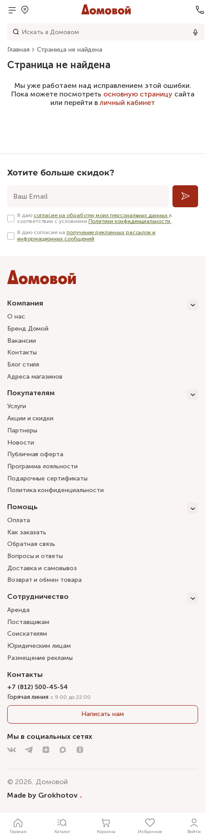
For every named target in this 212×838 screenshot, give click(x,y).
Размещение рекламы (40, 658)
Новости (20, 442)
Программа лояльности (42, 466)
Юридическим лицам (39, 646)
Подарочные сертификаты (47, 478)
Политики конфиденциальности (130, 221)
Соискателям (27, 633)
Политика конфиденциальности (55, 490)
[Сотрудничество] (102, 598)
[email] (88, 196)
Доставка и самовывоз (42, 568)
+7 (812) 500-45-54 (37, 687)
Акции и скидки (30, 418)
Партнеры (22, 430)
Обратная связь (31, 544)
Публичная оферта (35, 454)
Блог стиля (23, 364)
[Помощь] (102, 508)
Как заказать (26, 532)
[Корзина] (106, 825)
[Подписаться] (185, 196)
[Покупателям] (102, 394)
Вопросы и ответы (35, 556)
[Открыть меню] (12, 9)
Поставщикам (28, 622)
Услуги (16, 406)
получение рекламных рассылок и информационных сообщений (86, 235)
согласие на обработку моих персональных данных (101, 215)
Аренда (18, 610)
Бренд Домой (28, 328)
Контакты (21, 352)
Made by (44, 794)
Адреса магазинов (34, 376)
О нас (16, 316)
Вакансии (21, 341)
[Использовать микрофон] (195, 31)
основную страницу (137, 94)
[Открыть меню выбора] (25, 9)
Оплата (18, 520)
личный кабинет (127, 102)
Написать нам (102, 714)
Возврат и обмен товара (44, 580)
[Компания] (102, 304)
